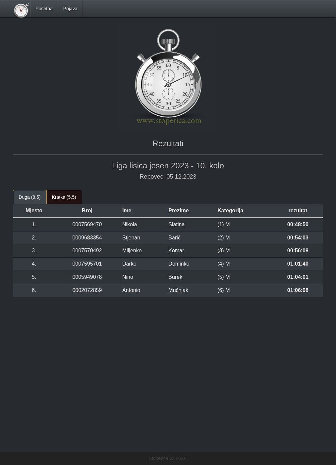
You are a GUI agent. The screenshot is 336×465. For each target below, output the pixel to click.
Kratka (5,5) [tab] (64, 197)
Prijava (70, 8)
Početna (43, 8)
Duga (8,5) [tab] (29, 197)
